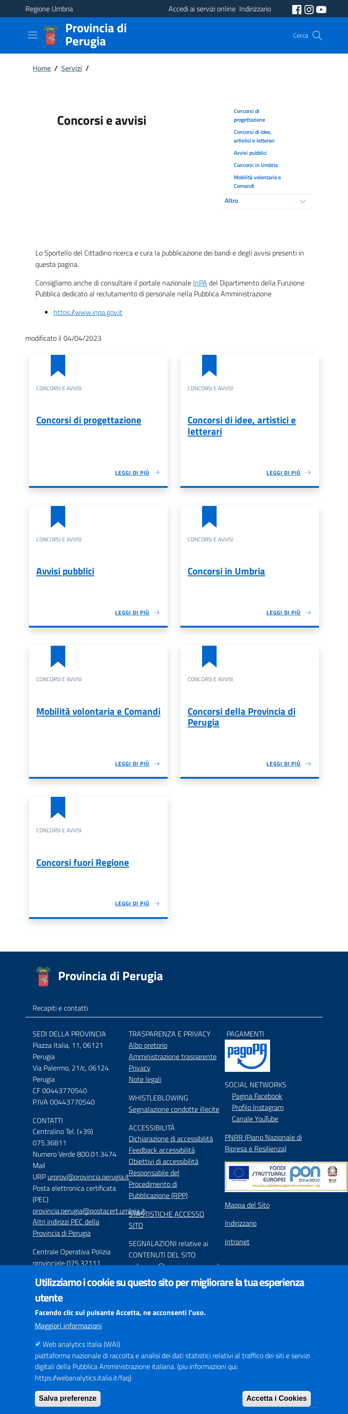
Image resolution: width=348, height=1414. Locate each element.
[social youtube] (321, 8)
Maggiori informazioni (68, 1340)
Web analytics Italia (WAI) (81, 1359)
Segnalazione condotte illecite (174, 1109)
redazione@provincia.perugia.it (174, 1266)
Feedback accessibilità (162, 1149)
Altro (231, 200)
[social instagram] (310, 8)
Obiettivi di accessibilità (163, 1161)
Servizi (71, 68)
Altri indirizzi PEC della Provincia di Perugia (66, 1227)
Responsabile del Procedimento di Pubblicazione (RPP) (158, 1184)
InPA (200, 282)
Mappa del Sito (247, 1204)
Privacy (139, 1067)
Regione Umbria (49, 8)
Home (42, 68)
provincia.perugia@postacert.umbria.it (89, 1210)
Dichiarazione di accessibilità (171, 1138)
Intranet (237, 1241)
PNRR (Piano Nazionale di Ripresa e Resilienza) (263, 1143)
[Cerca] (317, 35)
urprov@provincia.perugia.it (88, 1176)
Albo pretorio (148, 1045)
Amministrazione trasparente (173, 1056)
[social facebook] (298, 8)
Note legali (145, 1079)
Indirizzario (240, 1223)
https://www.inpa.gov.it (87, 312)
